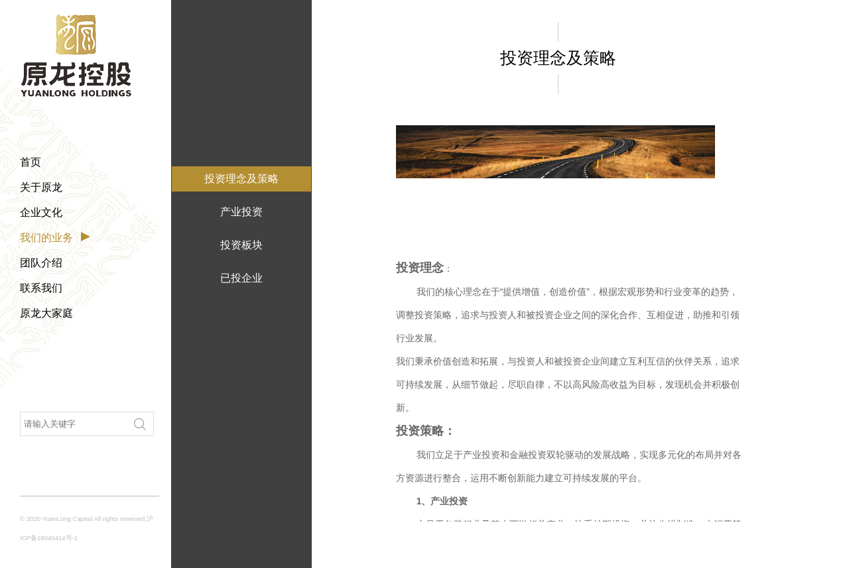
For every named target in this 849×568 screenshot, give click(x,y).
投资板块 (241, 245)
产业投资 (241, 211)
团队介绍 (41, 262)
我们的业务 (46, 237)
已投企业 (241, 278)
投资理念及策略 (241, 178)
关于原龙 (41, 187)
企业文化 (41, 212)
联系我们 (41, 288)
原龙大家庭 (46, 313)
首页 (30, 162)
